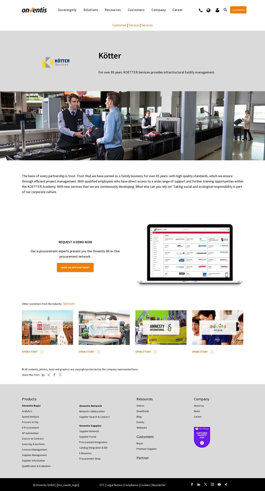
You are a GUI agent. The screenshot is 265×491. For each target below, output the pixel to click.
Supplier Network (89, 431)
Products (29, 399)
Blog (139, 416)
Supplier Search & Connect (94, 417)
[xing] (226, 484)
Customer (119, 25)
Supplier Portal (87, 436)
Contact (203, 10)
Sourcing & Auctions (33, 444)
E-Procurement (30, 427)
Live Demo (238, 10)
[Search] (225, 10)
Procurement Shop (90, 458)
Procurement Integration (93, 442)
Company (159, 10)
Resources (113, 10)
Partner (143, 457)
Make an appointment (75, 267)
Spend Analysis (30, 416)
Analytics (27, 411)
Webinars (142, 427)
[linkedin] (198, 484)
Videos (140, 405)
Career (178, 10)
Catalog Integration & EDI (93, 447)
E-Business (85, 453)
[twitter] (205, 484)
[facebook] (192, 484)
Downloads (143, 411)
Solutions (90, 10)
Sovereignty (67, 10)
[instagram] (212, 484)
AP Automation (30, 433)
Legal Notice (114, 485)
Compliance (131, 485)
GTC (102, 485)
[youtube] (219, 484)
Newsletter (159, 485)
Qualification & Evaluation (36, 466)
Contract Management (34, 449)
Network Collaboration (92, 411)
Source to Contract (33, 438)
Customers (136, 10)
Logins (217, 10)
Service (134, 25)
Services (147, 25)
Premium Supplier (147, 448)
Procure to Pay (30, 422)
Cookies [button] (145, 485)
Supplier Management (34, 455)
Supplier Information (33, 460)
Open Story (29, 351)
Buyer (140, 443)
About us (199, 405)
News (197, 411)
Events (140, 422)
